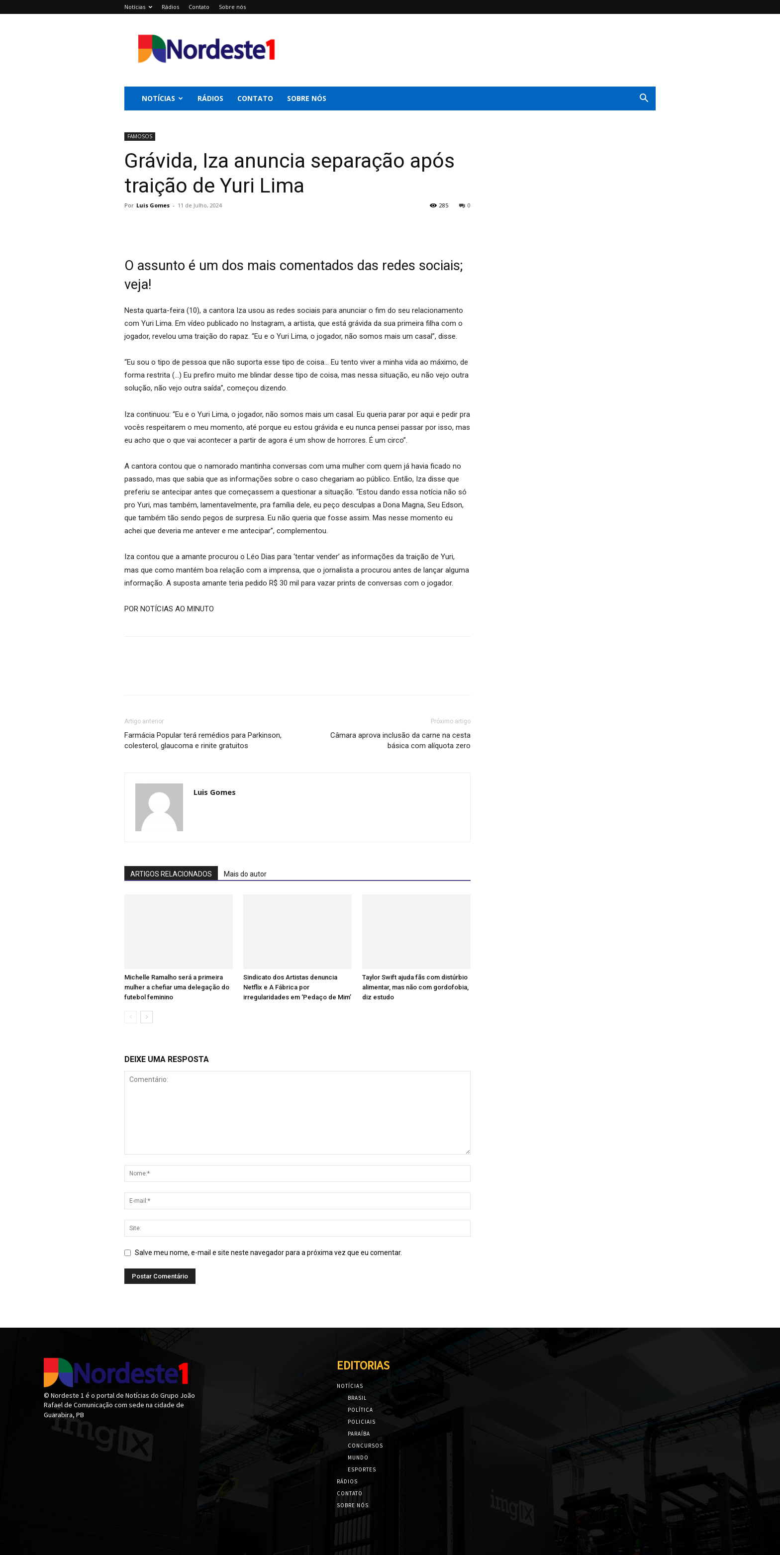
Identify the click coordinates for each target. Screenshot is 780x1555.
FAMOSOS (139, 136)
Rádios (170, 6)
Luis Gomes (153, 205)
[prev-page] (130, 1017)
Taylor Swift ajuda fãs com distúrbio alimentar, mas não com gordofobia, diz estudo (415, 987)
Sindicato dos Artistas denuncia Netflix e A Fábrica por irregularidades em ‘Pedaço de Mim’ (297, 987)
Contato (199, 6)
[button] (644, 99)
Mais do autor (245, 874)
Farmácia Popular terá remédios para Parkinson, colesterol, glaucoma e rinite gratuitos (203, 740)
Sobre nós (232, 6)
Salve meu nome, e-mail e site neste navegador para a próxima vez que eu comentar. (268, 1253)
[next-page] (146, 1017)
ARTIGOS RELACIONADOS (171, 874)
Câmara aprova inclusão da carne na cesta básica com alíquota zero (400, 740)
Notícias (138, 6)
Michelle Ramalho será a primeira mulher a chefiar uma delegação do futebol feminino (176, 987)
